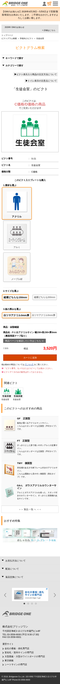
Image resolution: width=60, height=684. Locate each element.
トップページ (7, 35)
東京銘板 (9, 660)
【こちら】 (29, 364)
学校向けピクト (26, 38)
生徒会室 (6, 394)
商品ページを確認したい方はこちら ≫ (24, 341)
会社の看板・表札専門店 (17, 648)
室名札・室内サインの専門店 (19, 652)
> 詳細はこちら (48, 30)
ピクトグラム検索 (9, 38)
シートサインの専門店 (16, 664)
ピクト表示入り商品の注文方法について (35, 74)
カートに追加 (30, 357)
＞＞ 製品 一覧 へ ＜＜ (30, 509)
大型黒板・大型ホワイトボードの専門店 (25, 656)
